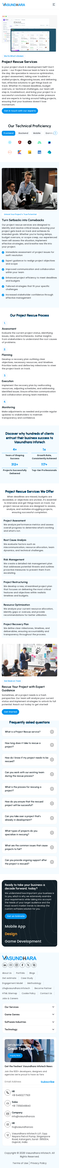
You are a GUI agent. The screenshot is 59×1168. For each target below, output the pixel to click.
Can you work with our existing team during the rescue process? (24, 774)
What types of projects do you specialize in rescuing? (21, 832)
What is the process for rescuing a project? (23, 789)
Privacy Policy (38, 1163)
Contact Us (46, 993)
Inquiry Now (15, 1055)
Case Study (27, 978)
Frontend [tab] (8, 133)
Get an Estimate (16, 916)
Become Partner (43, 988)
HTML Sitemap (9, 993)
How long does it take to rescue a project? (22, 745)
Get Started (10, 711)
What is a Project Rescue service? (23, 731)
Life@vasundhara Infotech (16, 988)
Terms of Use (20, 1163)
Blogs (32, 973)
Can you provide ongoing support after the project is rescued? (26, 862)
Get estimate (9, 978)
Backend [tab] (23, 133)
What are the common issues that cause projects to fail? (26, 847)
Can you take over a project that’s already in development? (23, 818)
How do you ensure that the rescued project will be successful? (24, 803)
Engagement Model (12, 983)
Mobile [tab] (36, 133)
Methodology (34, 983)
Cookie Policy (28, 993)
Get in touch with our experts (20, 110)
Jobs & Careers (10, 998)
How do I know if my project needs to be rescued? (26, 759)
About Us (7, 973)
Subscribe (47, 1082)
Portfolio (20, 973)
